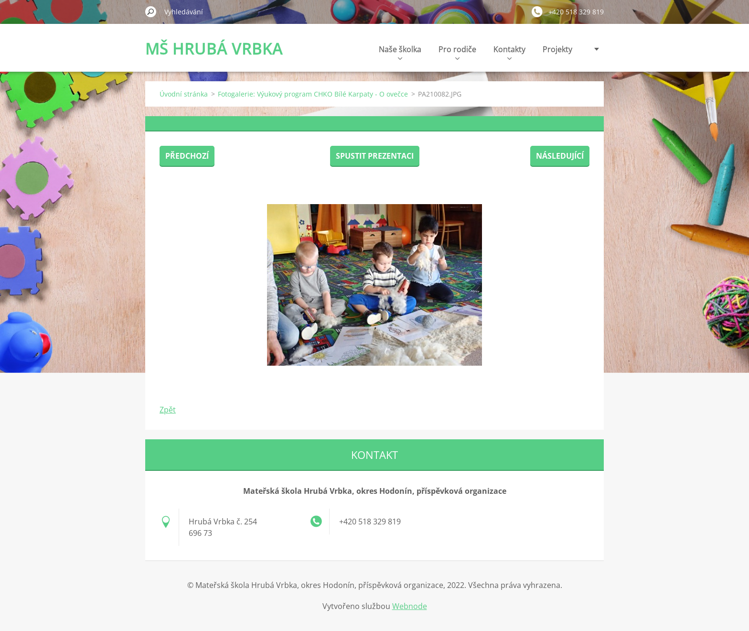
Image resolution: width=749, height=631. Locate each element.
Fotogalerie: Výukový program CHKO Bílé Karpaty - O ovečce (313, 93)
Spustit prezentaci (375, 156)
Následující (560, 156)
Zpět (168, 409)
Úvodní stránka (184, 93)
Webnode (409, 606)
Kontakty (509, 52)
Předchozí (187, 156)
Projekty (557, 49)
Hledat (151, 11)
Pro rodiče (457, 52)
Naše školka (400, 52)
